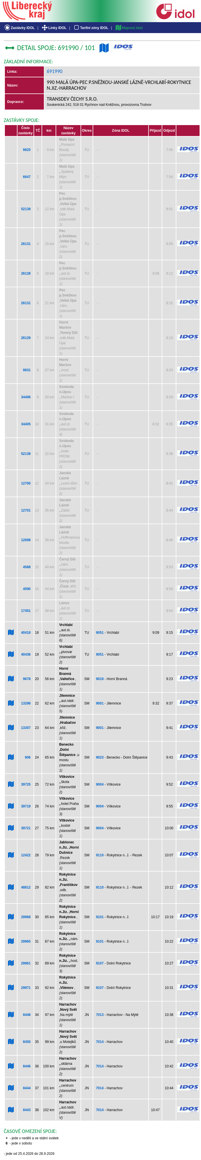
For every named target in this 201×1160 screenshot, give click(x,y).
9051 (100, 633)
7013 (100, 1015)
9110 (100, 855)
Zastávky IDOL (19, 28)
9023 (100, 757)
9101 (100, 917)
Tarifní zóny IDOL (90, 28)
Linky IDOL (54, 28)
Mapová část (129, 28)
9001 (100, 703)
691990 (55, 71)
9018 (100, 679)
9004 (100, 784)
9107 (100, 963)
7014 (100, 1042)
